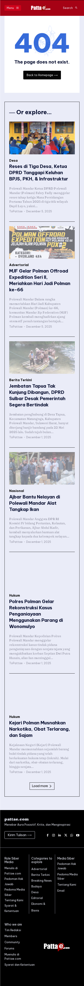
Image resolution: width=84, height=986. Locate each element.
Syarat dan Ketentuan (19, 964)
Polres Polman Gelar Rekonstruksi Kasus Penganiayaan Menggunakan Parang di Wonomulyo (36, 614)
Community (12, 942)
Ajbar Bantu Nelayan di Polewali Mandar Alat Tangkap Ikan (34, 503)
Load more (42, 786)
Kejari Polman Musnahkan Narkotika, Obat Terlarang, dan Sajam (39, 729)
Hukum (14, 595)
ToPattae (16, 211)
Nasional (16, 491)
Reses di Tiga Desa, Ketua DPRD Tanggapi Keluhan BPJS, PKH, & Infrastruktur (38, 172)
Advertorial (19, 265)
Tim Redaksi (12, 930)
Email (61, 890)
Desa (13, 161)
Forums (9, 948)
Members (10, 936)
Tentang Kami (66, 884)
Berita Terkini (20, 380)
